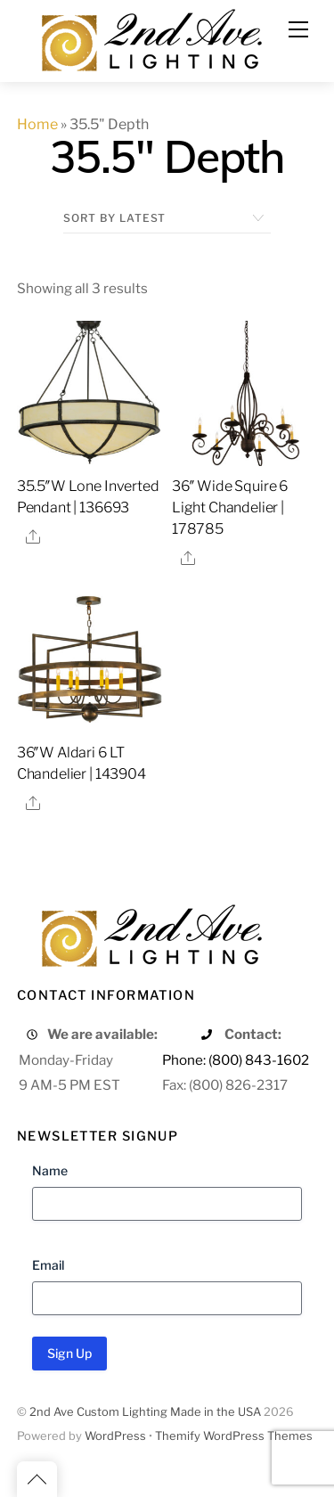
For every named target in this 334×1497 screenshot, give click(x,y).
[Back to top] (37, 1479)
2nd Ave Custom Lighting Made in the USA (145, 1412)
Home (37, 124)
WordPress (115, 1436)
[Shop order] (167, 218)
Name (50, 1170)
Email (48, 1264)
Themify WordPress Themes (234, 1436)
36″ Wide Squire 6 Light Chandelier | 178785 (230, 507)
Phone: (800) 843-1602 (235, 1059)
